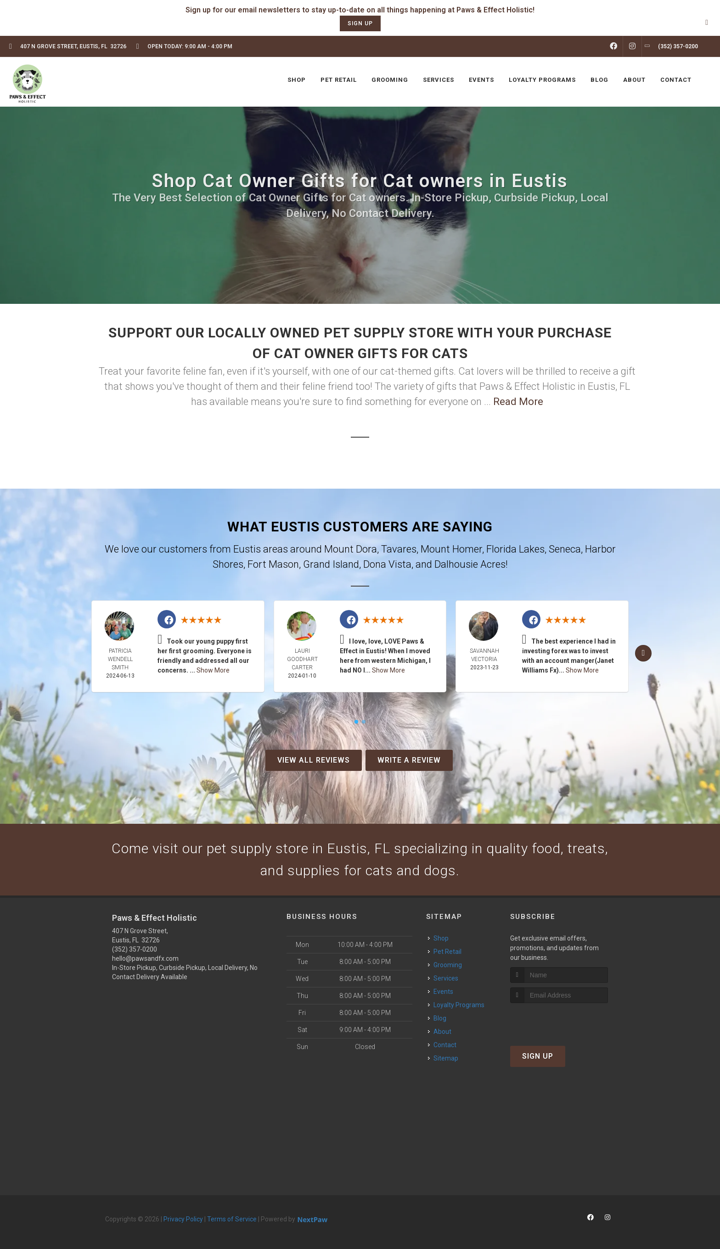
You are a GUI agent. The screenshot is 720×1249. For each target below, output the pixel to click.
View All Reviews (313, 760)
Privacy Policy (183, 1219)
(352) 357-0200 (134, 949)
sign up (360, 23)
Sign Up (537, 1056)
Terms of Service (232, 1219)
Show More (213, 670)
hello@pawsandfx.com (145, 958)
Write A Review (409, 760)
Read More (518, 401)
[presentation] (559, 1020)
